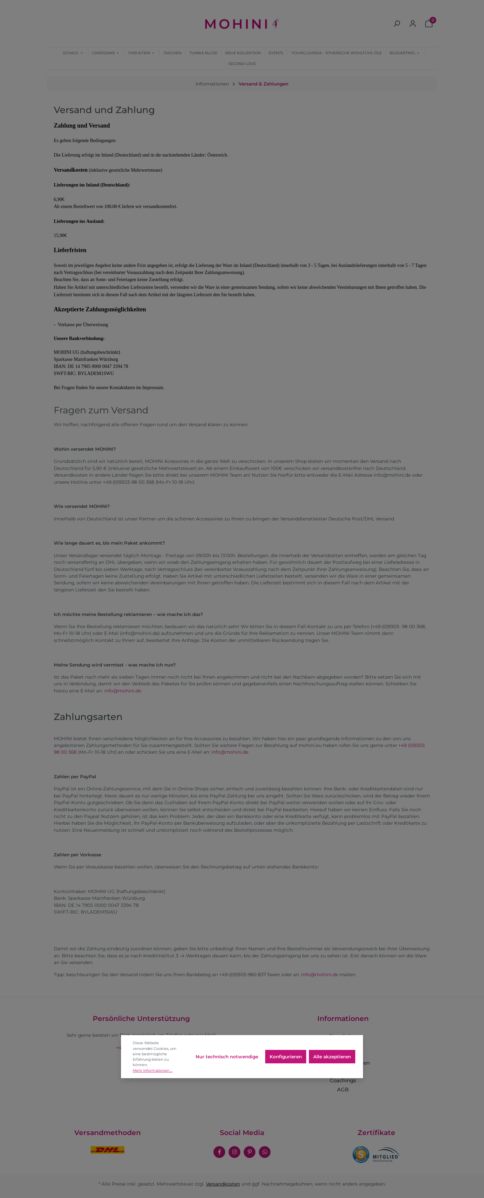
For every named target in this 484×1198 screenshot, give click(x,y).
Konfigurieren (286, 1056)
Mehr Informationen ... (152, 1070)
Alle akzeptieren (332, 1056)
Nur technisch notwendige (227, 1056)
